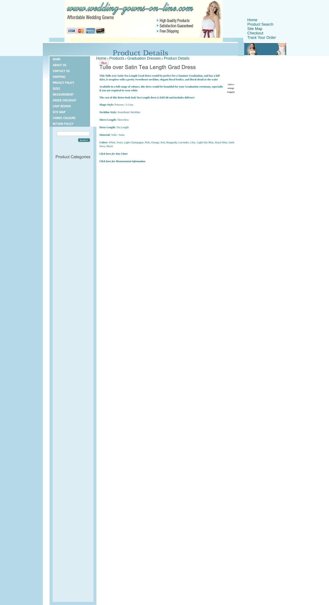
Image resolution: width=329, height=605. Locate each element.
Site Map (254, 29)
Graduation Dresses (144, 58)
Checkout (255, 33)
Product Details (176, 58)
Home (252, 20)
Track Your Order (261, 37)
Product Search (260, 24)
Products (116, 58)
